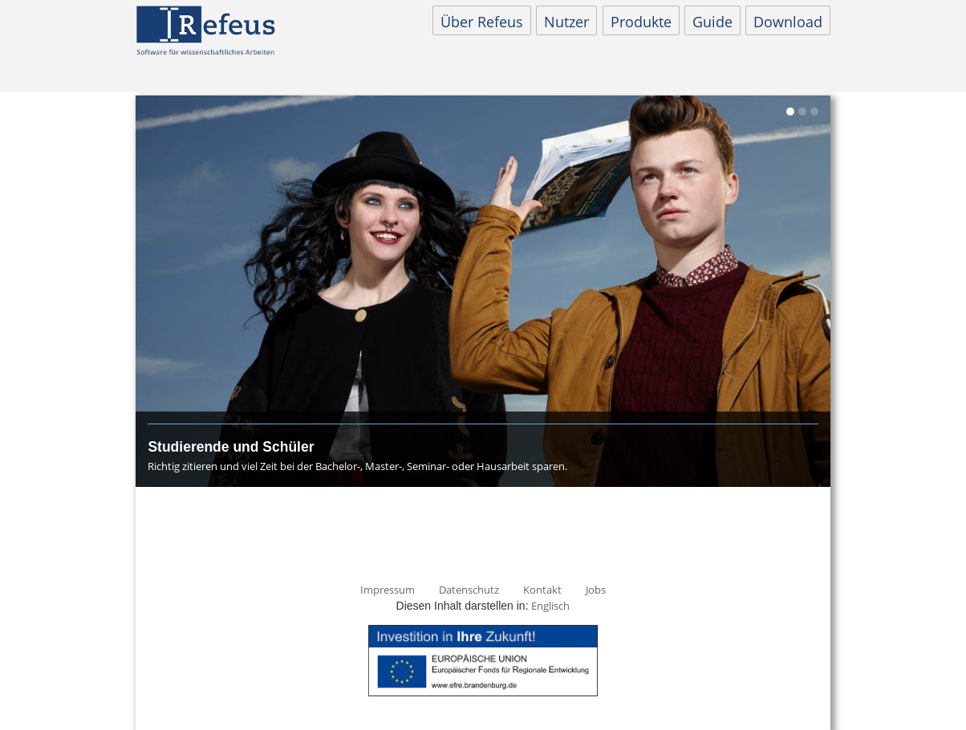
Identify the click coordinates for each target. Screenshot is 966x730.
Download (787, 21)
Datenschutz (469, 589)
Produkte (641, 21)
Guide (712, 21)
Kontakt (542, 589)
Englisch (550, 605)
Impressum (387, 589)
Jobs (596, 589)
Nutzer (566, 21)
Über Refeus (481, 21)
